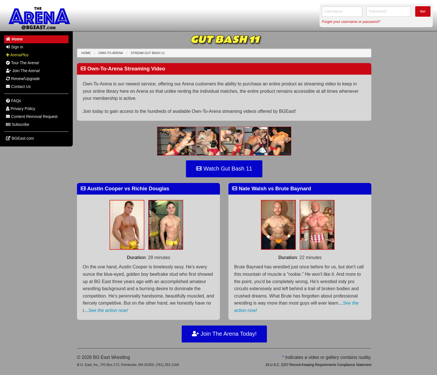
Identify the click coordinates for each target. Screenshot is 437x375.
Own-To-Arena (110, 53)
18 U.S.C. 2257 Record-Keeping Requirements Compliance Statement (318, 365)
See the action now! (108, 310)
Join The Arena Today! (224, 334)
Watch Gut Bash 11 (224, 168)
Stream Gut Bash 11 (148, 53)
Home (86, 53)
